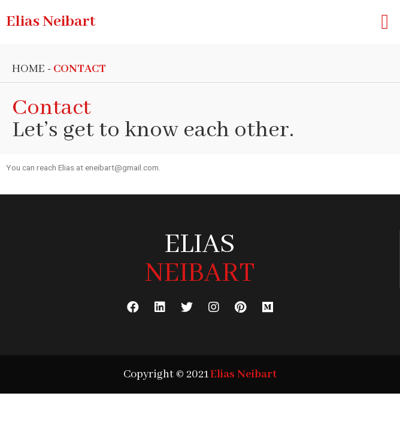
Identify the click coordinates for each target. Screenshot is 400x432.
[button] (385, 22)
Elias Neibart (50, 21)
